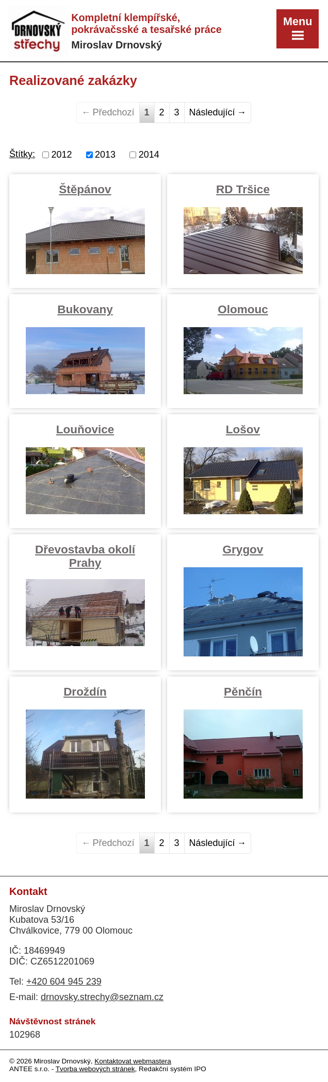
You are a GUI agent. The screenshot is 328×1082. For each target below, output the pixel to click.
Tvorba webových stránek (95, 1069)
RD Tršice (243, 189)
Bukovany (85, 309)
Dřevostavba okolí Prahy (85, 556)
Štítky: (22, 154)
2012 (62, 154)
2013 (105, 154)
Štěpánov (85, 189)
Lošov (243, 429)
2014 (149, 154)
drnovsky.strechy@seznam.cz (102, 997)
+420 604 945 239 (64, 981)
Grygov (243, 549)
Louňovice (85, 429)
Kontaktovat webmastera (132, 1061)
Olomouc (243, 309)
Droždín (85, 691)
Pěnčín (243, 691)
